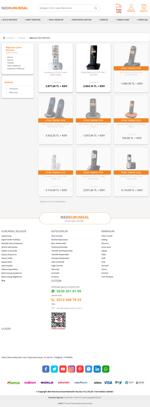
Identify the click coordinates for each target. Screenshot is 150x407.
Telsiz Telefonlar (14, 65)
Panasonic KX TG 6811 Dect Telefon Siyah (131, 177)
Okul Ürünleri (56, 20)
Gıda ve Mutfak (57, 262)
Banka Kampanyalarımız (11, 273)
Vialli (103, 258)
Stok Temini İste (131, 68)
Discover (105, 243)
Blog (3, 280)
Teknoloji (143, 20)
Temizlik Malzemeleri (60, 254)
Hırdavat (55, 277)
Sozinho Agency (55, 397)
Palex (103, 254)
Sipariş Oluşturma (9, 254)
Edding (104, 239)
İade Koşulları (7, 265)
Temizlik (104, 20)
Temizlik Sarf (123, 20)
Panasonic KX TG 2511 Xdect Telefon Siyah (93, 177)
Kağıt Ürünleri (33, 20)
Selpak (104, 251)
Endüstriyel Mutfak (81, 20)
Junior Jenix (106, 247)
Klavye (10, 57)
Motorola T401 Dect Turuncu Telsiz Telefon (131, 125)
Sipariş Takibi (6, 258)
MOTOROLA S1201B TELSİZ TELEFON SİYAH (131, 73)
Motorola (11, 92)
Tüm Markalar (107, 277)
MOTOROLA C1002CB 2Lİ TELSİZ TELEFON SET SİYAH (55, 125)
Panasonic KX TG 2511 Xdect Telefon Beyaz (55, 73)
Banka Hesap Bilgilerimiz (11, 277)
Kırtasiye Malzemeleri (60, 258)
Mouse (10, 60)
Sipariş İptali (6, 262)
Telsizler (10, 63)
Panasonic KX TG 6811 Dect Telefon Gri (55, 177)
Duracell (104, 265)
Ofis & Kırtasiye (9, 20)
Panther (104, 273)
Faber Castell (106, 236)
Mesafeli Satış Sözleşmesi (12, 243)
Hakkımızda (6, 236)
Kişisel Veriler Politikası (10, 239)
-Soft (60, 403)
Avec (103, 262)
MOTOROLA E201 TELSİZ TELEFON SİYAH (93, 125)
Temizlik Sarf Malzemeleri (62, 251)
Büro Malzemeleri (58, 243)
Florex (104, 269)
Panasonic (12, 88)
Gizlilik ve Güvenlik (9, 251)
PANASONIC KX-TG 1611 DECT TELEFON (93, 73)
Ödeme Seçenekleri (9, 269)
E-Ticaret (66, 403)
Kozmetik (55, 273)
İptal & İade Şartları (9, 247)
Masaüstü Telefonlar (16, 68)
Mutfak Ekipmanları (59, 239)
